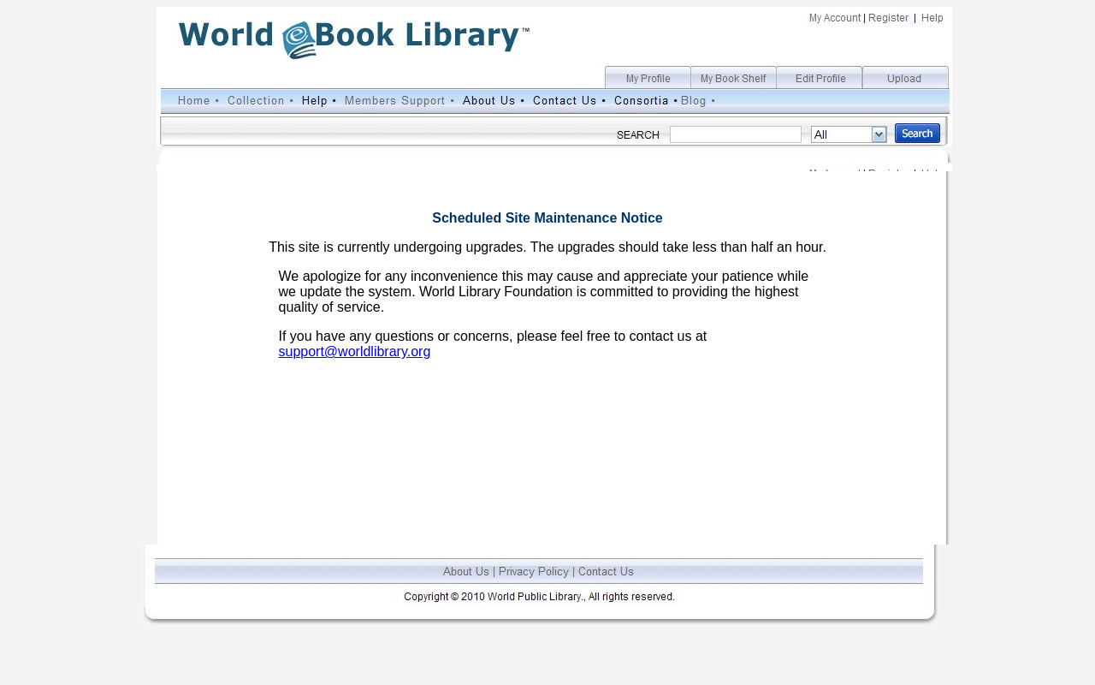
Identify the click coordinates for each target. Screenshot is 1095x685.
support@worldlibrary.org (355, 351)
